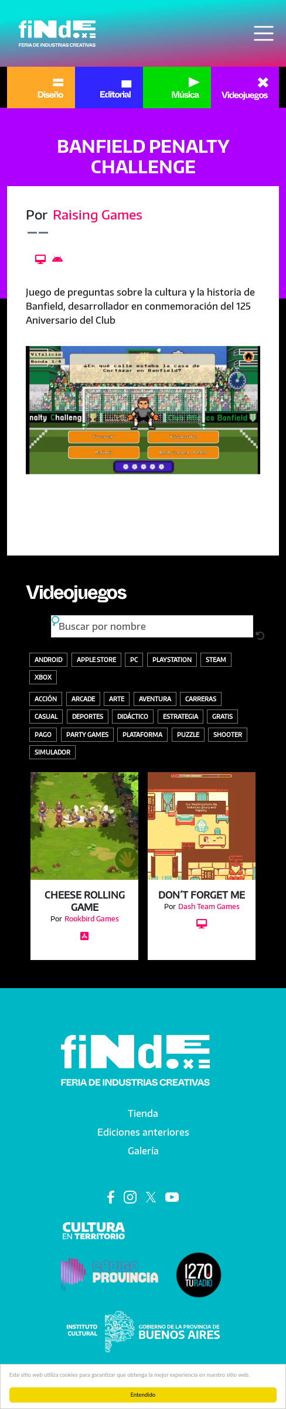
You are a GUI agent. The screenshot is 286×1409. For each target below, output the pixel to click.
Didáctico (132, 716)
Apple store (96, 659)
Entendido (143, 1394)
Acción (46, 698)
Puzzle (188, 734)
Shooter (227, 734)
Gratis (222, 716)
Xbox (43, 677)
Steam (216, 659)
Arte (116, 698)
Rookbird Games (91, 918)
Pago (43, 734)
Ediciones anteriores (143, 1132)
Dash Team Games (209, 906)
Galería (143, 1151)
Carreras (200, 698)
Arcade (83, 698)
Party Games (87, 734)
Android (48, 659)
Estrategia (180, 716)
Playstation (172, 659)
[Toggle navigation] (264, 33)
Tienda (143, 1113)
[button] (143, 410)
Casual (46, 716)
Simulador (52, 752)
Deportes (87, 716)
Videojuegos (76, 596)
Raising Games (97, 214)
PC (134, 659)
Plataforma (142, 734)
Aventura (155, 698)
